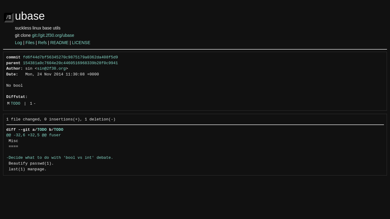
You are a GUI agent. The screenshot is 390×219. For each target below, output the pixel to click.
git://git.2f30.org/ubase (53, 35)
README (59, 42)
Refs (42, 42)
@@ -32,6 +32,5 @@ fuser (33, 135)
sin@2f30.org (51, 68)
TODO (15, 103)
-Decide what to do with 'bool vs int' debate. (59, 158)
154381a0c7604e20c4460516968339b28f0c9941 (70, 63)
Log (18, 42)
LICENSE (81, 42)
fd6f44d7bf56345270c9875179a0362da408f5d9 (70, 57)
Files (30, 42)
